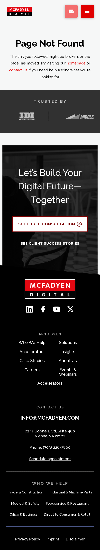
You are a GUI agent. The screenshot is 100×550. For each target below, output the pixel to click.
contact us (18, 70)
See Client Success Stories (50, 243)
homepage (76, 63)
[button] (87, 11)
